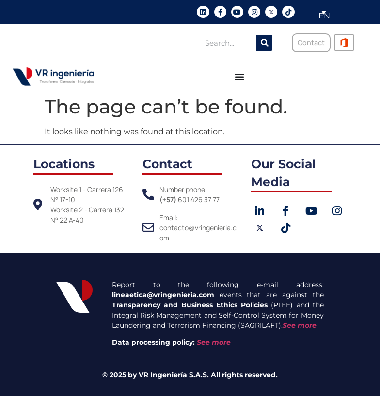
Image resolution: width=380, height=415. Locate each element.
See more (300, 325)
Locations (64, 164)
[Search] (264, 43)
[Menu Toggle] (239, 76)
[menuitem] (321, 12)
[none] (320, 12)
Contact (167, 164)
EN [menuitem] (324, 15)
